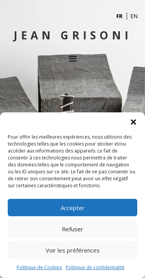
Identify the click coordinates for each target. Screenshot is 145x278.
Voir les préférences (73, 250)
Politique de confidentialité (95, 267)
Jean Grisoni (73, 35)
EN (134, 16)
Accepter (73, 208)
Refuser (72, 229)
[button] (133, 122)
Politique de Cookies (39, 267)
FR (119, 16)
